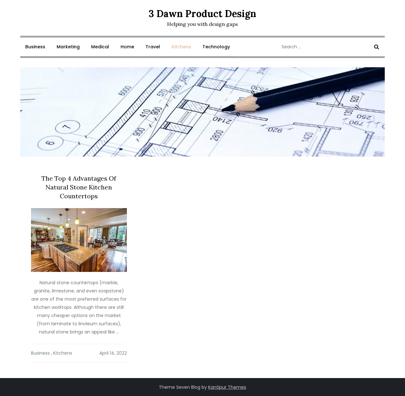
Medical (100, 47)
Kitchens (181, 47)
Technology (216, 47)
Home (127, 47)
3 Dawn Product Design (202, 14)
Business (35, 47)
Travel (153, 47)
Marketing (68, 47)
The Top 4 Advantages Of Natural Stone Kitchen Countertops (78, 187)
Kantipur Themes (227, 387)
